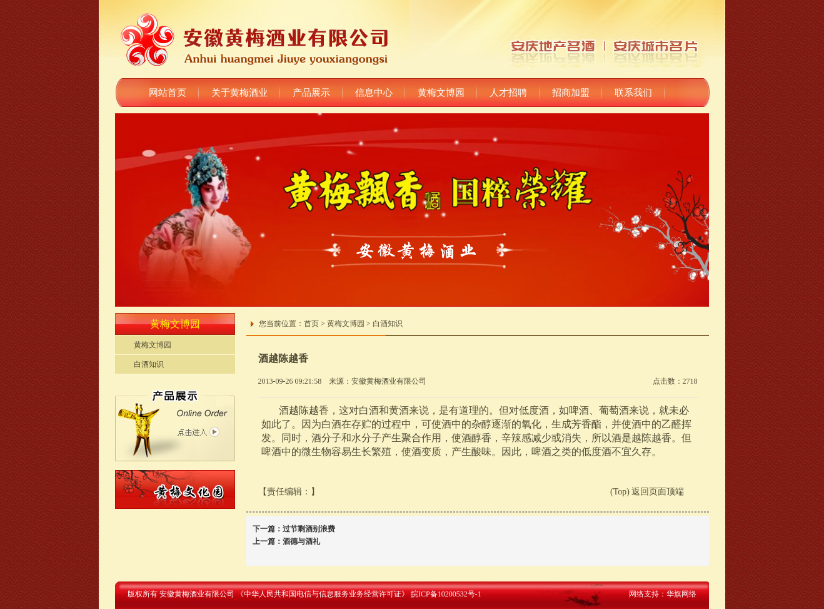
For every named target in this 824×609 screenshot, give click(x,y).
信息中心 (374, 93)
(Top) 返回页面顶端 (647, 491)
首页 (311, 323)
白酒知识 (149, 364)
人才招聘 (508, 93)
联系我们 (633, 93)
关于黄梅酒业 (239, 93)
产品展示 (311, 93)
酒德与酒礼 (301, 541)
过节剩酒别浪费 (309, 529)
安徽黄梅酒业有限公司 (388, 381)
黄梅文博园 (441, 93)
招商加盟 (571, 93)
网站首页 (167, 93)
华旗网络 (681, 594)
